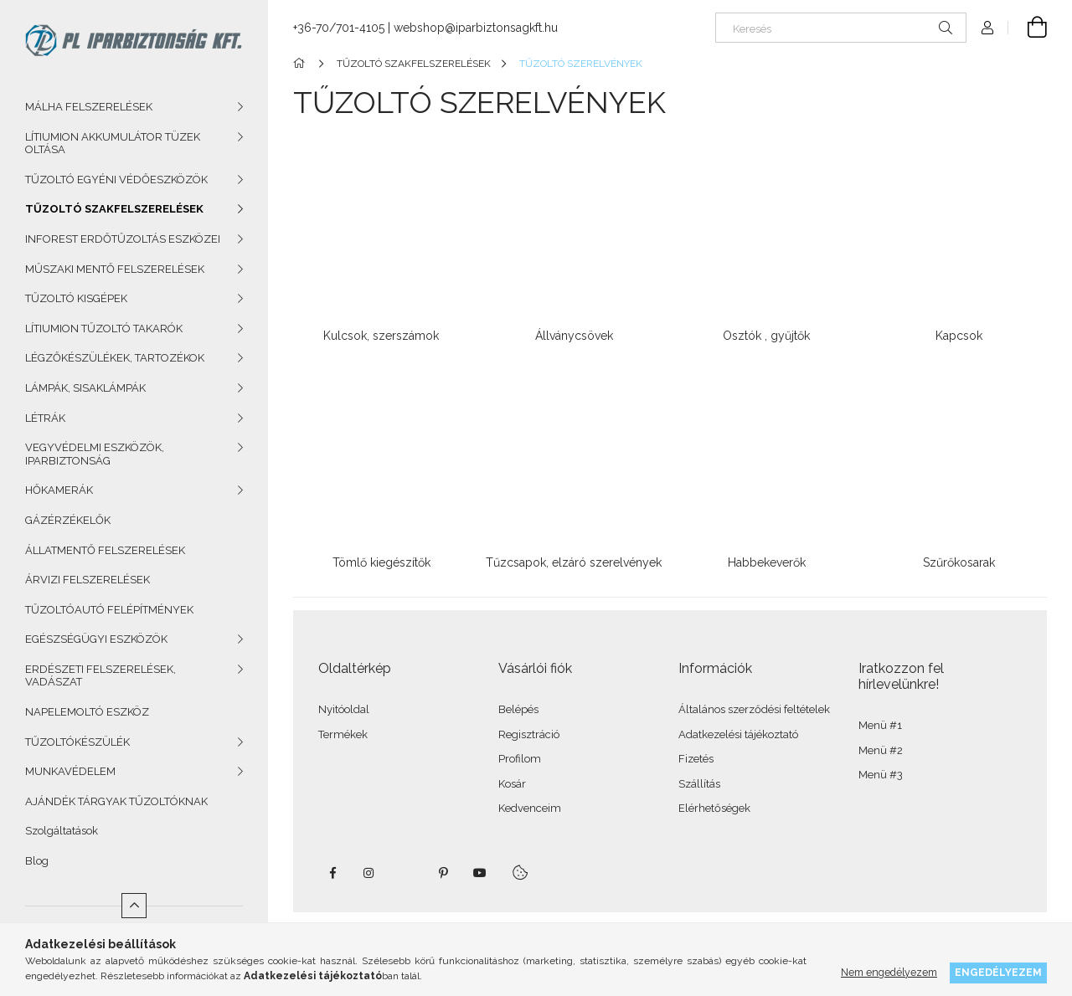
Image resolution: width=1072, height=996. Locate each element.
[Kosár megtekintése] (1027, 28)
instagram (369, 873)
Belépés (518, 709)
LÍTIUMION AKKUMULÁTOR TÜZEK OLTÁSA (112, 144)
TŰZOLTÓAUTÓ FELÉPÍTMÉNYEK (109, 609)
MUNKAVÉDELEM (70, 771)
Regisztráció (528, 734)
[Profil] (987, 28)
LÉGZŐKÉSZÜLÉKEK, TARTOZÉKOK (114, 358)
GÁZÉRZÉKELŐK (68, 520)
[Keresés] (840, 28)
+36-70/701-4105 (338, 27)
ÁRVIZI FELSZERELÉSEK (87, 579)
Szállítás (699, 784)
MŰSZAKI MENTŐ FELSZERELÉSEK (114, 269)
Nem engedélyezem (889, 972)
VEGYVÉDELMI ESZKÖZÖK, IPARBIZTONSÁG (94, 454)
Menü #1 (880, 725)
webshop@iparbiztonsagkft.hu (476, 27)
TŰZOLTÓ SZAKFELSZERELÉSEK (114, 209)
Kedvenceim (529, 808)
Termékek (343, 734)
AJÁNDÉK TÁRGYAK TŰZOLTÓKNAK (116, 801)
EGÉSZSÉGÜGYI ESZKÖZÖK (96, 639)
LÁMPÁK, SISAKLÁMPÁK (85, 388)
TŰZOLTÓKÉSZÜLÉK (77, 742)
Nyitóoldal (343, 709)
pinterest (443, 873)
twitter (406, 873)
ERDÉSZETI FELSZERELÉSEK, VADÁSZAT (100, 676)
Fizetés (696, 758)
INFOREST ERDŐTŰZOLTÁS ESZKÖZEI (122, 239)
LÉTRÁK (45, 418)
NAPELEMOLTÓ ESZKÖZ (87, 712)
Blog (37, 861)
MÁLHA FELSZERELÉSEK (88, 106)
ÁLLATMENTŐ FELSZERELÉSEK (105, 550)
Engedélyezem (998, 972)
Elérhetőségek (714, 808)
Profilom (519, 758)
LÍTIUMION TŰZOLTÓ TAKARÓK (104, 328)
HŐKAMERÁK (59, 490)
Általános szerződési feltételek (754, 709)
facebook (332, 873)
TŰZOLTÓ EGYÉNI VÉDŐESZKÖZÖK (116, 179)
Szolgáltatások (61, 830)
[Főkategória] (302, 63)
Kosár (512, 784)
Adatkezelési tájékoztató (738, 734)
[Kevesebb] (134, 905)
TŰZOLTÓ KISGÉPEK (76, 298)
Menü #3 (880, 774)
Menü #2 (880, 750)
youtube (480, 873)
